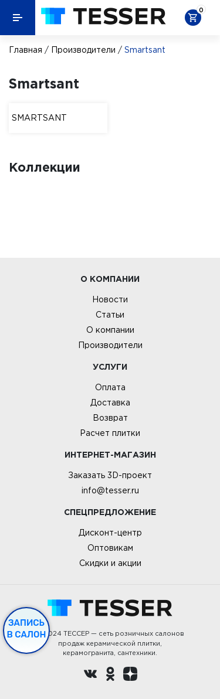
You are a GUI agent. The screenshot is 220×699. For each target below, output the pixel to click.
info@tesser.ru (110, 490)
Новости (110, 299)
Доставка (110, 402)
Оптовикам (110, 548)
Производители (83, 49)
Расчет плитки (110, 433)
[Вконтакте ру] (90, 675)
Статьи (110, 314)
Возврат (110, 417)
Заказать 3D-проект (110, 475)
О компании (110, 330)
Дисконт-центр (110, 532)
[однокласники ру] (110, 675)
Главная (25, 49)
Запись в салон (26, 629)
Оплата (110, 387)
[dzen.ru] (130, 675)
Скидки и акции (110, 563)
